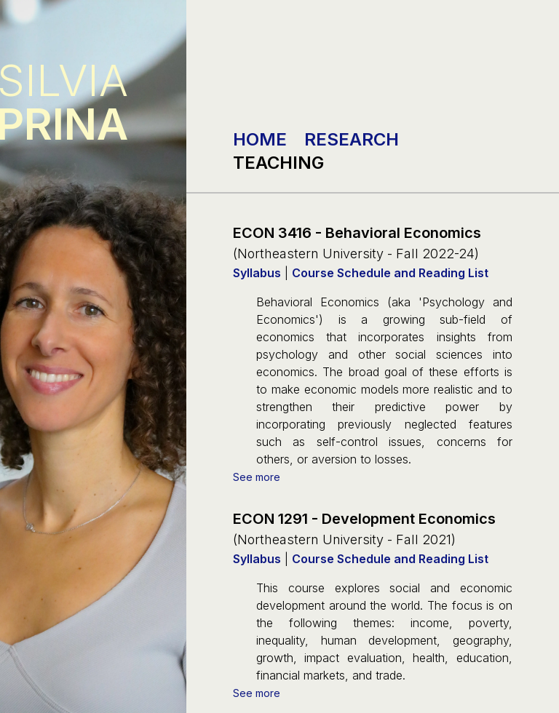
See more (256, 477)
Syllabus (257, 273)
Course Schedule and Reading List (390, 273)
